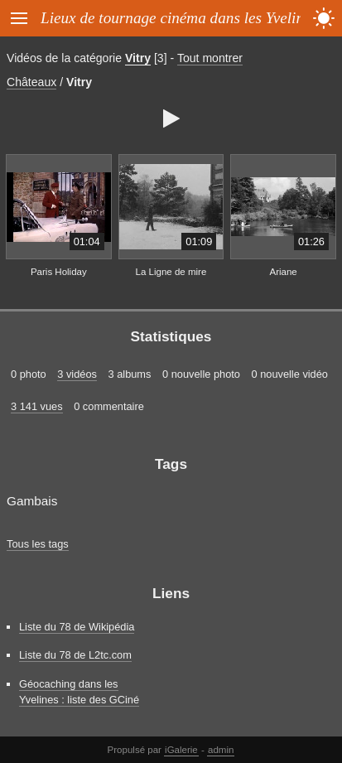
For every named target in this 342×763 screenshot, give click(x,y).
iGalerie (181, 750)
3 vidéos (77, 374)
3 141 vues (37, 406)
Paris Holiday (59, 272)
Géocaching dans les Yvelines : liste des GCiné (79, 692)
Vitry (138, 58)
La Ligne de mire (171, 272)
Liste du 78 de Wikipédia (76, 627)
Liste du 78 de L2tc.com (75, 655)
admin (221, 750)
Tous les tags (38, 544)
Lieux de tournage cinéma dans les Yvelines (179, 18)
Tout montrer (210, 58)
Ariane (282, 272)
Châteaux (31, 82)
